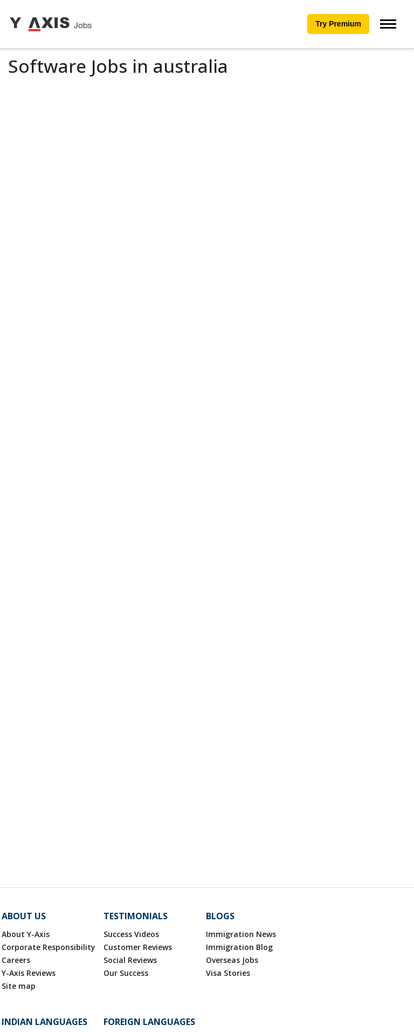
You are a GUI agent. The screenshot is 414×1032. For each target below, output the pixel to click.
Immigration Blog (239, 947)
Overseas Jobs (232, 960)
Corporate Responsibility (48, 947)
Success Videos (131, 934)
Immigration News (241, 934)
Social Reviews (130, 960)
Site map (19, 986)
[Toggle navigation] (388, 24)
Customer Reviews (138, 947)
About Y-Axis (26, 934)
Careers (16, 960)
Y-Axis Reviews (29, 973)
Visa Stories (228, 973)
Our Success (126, 973)
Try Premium (338, 23)
